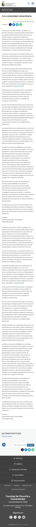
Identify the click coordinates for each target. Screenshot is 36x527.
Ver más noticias (7, 436)
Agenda (18, 464)
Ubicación (7, 485)
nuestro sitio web (19, 86)
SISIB (18, 524)
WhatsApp (21, 24)
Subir (4, 445)
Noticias (7, 10)
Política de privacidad (18, 489)
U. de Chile (25, 524)
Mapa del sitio (27, 485)
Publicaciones (18, 481)
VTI (21, 524)
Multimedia (18, 475)
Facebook (14, 24)
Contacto (16, 485)
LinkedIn (17, 24)
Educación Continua (18, 469)
